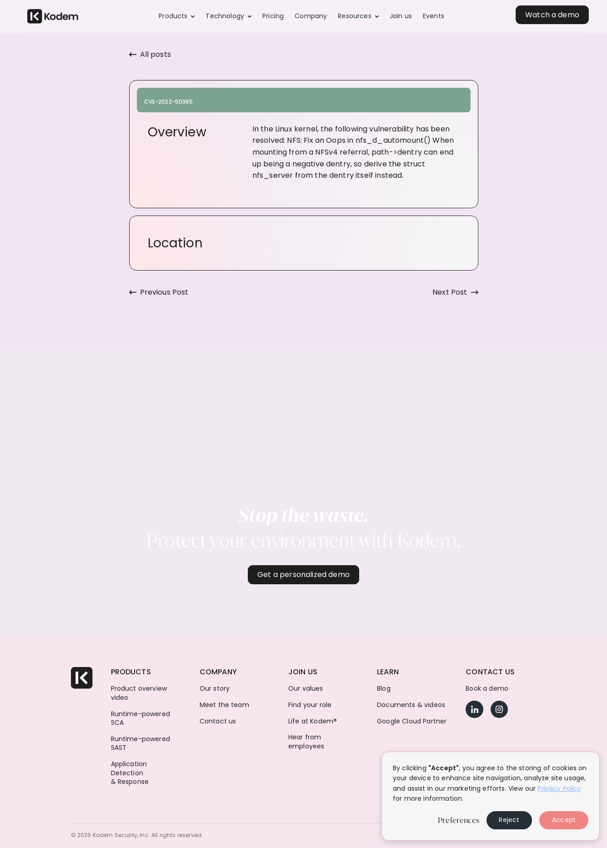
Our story (215, 688)
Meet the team (224, 705)
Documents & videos (411, 705)
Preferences (458, 820)
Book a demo (487, 688)
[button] (177, 16)
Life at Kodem (312, 721)
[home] (52, 16)
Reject (509, 819)
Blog (384, 688)
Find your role (309, 705)
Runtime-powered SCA (140, 719)
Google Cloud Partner (411, 721)
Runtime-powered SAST (140, 744)
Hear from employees (306, 742)
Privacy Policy (559, 788)
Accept (564, 819)
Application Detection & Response (130, 773)
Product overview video (139, 693)
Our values (305, 688)
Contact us (218, 721)
